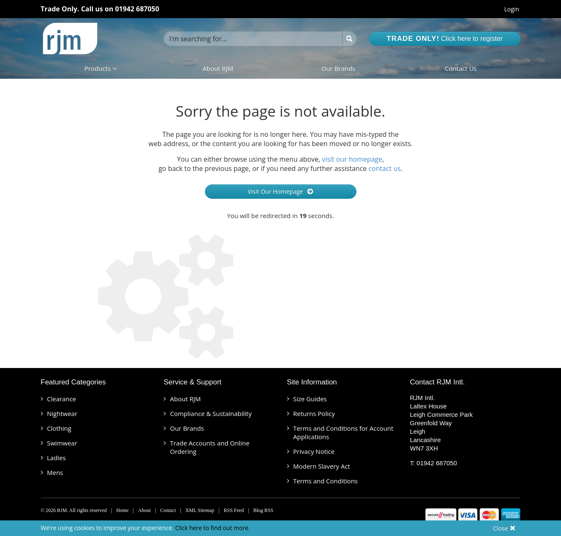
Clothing (59, 428)
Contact (168, 510)
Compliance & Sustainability (211, 413)
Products (101, 68)
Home (122, 510)
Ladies (56, 457)
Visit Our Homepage (281, 191)
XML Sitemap (199, 510)
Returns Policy (314, 413)
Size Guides (310, 399)
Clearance (61, 399)
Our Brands (339, 68)
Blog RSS (263, 510)
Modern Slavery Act (321, 466)
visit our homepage (352, 159)
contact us (384, 168)
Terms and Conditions (325, 481)
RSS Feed (233, 510)
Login (511, 9)
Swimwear (62, 443)
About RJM (217, 68)
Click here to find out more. (212, 528)
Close (504, 528)
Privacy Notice (314, 451)
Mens (55, 472)
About (144, 510)
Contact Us (461, 68)
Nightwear (62, 413)
